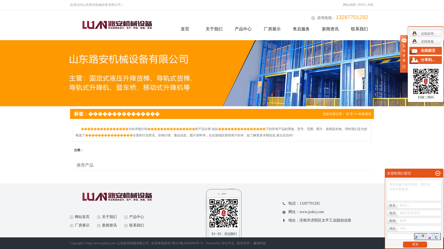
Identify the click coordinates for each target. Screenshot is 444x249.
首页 (185, 29)
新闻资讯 (330, 29)
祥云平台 (228, 243)
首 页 (349, 114)
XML (370, 5)
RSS (361, 5)
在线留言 (428, 51)
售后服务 (301, 29)
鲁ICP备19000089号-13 (188, 243)
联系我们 (359, 29)
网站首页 (82, 217)
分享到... (428, 60)
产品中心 (243, 29)
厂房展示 (272, 29)
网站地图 (350, 5)
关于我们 (214, 29)
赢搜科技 (259, 243)
